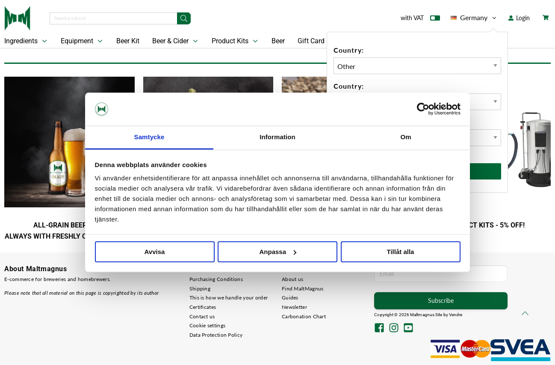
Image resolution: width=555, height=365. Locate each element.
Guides (290, 297)
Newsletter (294, 307)
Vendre (456, 314)
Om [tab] (405, 137)
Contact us (202, 316)
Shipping (199, 288)
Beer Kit (127, 41)
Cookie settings (207, 325)
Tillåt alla (400, 251)
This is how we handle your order (228, 297)
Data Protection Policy (216, 335)
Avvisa (155, 251)
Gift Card (311, 41)
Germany (474, 17)
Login (519, 17)
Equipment (82, 41)
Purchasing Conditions (216, 279)
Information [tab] (277, 137)
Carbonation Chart (304, 316)
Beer (278, 41)
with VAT (420, 19)
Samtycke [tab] (149, 137)
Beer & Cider (176, 41)
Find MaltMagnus (303, 288)
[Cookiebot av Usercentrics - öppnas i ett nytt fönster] (423, 109)
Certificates (202, 307)
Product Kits (236, 41)
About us (292, 279)
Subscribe (441, 300)
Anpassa (277, 251)
